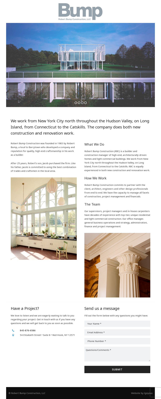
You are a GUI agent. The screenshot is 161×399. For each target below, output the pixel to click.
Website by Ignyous (142, 393)
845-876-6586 (28, 330)
